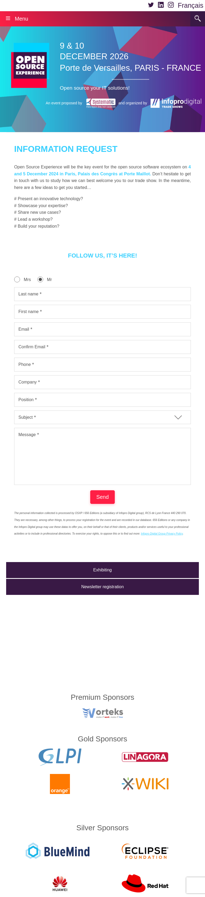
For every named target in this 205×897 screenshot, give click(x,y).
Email (23, 329)
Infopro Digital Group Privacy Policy (162, 544)
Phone (24, 364)
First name (28, 311)
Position (26, 399)
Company (27, 382)
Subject (25, 417)
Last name (28, 294)
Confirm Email (31, 347)
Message (27, 434)
